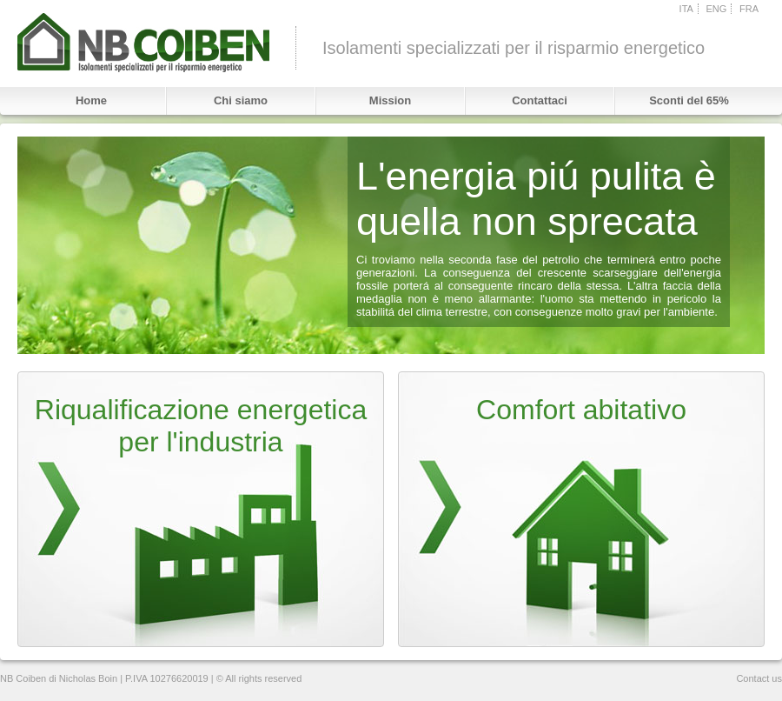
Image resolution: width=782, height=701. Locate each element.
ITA (686, 8)
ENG (716, 8)
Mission (390, 100)
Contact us (759, 678)
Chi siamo (241, 100)
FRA (749, 8)
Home (91, 100)
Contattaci (539, 100)
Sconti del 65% (689, 100)
